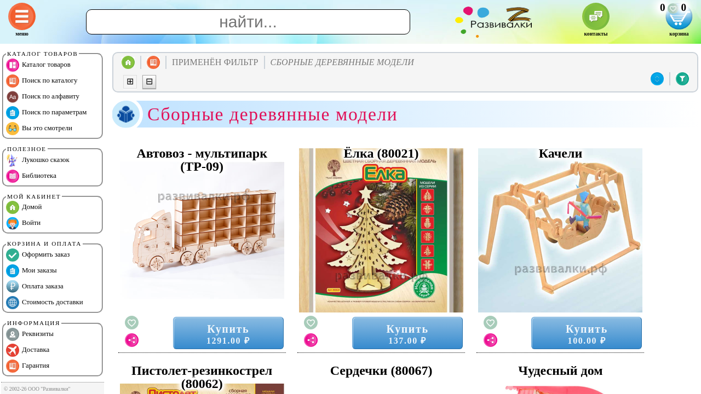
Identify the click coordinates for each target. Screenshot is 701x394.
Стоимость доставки (44, 302)
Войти (23, 223)
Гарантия (27, 366)
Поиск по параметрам (46, 112)
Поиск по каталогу (41, 81)
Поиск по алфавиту (42, 96)
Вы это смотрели (39, 128)
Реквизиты (30, 334)
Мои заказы (31, 270)
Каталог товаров (38, 65)
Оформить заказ (38, 255)
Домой (24, 207)
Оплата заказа (35, 286)
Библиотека (31, 176)
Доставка (27, 350)
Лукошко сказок (38, 160)
